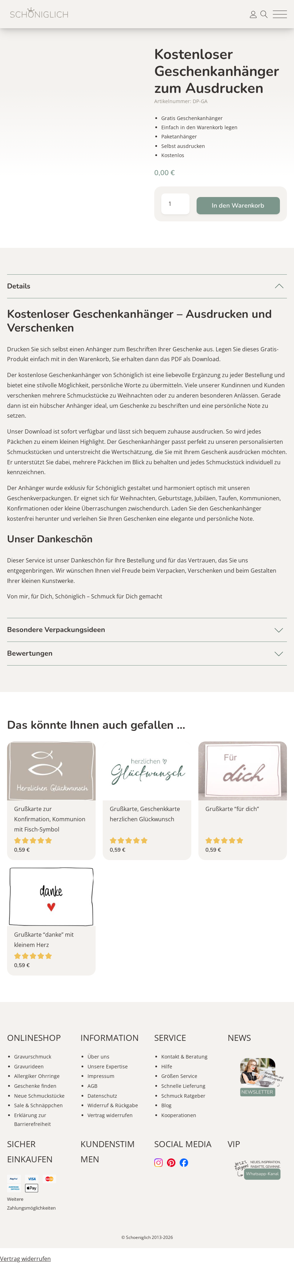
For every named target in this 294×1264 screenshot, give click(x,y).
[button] (280, 14)
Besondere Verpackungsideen (56, 629)
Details (18, 286)
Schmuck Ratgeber (183, 1095)
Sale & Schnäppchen (38, 1105)
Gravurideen (29, 1066)
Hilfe (166, 1066)
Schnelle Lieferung (183, 1086)
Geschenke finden (35, 1086)
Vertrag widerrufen (110, 1115)
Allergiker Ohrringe (37, 1076)
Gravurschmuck (32, 1056)
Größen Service (179, 1076)
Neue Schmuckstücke (39, 1095)
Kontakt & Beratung (184, 1056)
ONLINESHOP (34, 1037)
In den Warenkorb (238, 205)
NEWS (239, 1037)
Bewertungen (30, 653)
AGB (92, 1086)
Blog (166, 1105)
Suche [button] (264, 14)
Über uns (98, 1056)
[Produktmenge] (175, 203)
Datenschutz (102, 1095)
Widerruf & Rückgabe (113, 1105)
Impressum (101, 1076)
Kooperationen (178, 1115)
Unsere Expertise (108, 1066)
